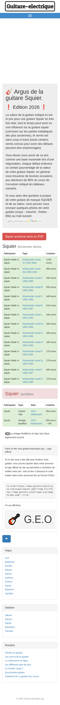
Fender (8, 566)
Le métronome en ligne (16, 660)
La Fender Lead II (14, 668)
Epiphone (9, 562)
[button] (6, 538)
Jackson (9, 577)
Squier (8, 585)
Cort (7, 558)
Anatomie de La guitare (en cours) (22, 676)
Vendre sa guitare (14, 652)
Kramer (8, 581)
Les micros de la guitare (17, 656)
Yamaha (9, 593)
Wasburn (9, 589)
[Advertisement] (30, 52)
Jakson (8, 615)
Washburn (10, 627)
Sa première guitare (15, 672)
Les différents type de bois (18, 664)
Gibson (8, 570)
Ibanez (8, 573)
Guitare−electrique (30, 6)
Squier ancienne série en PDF (24, 236)
